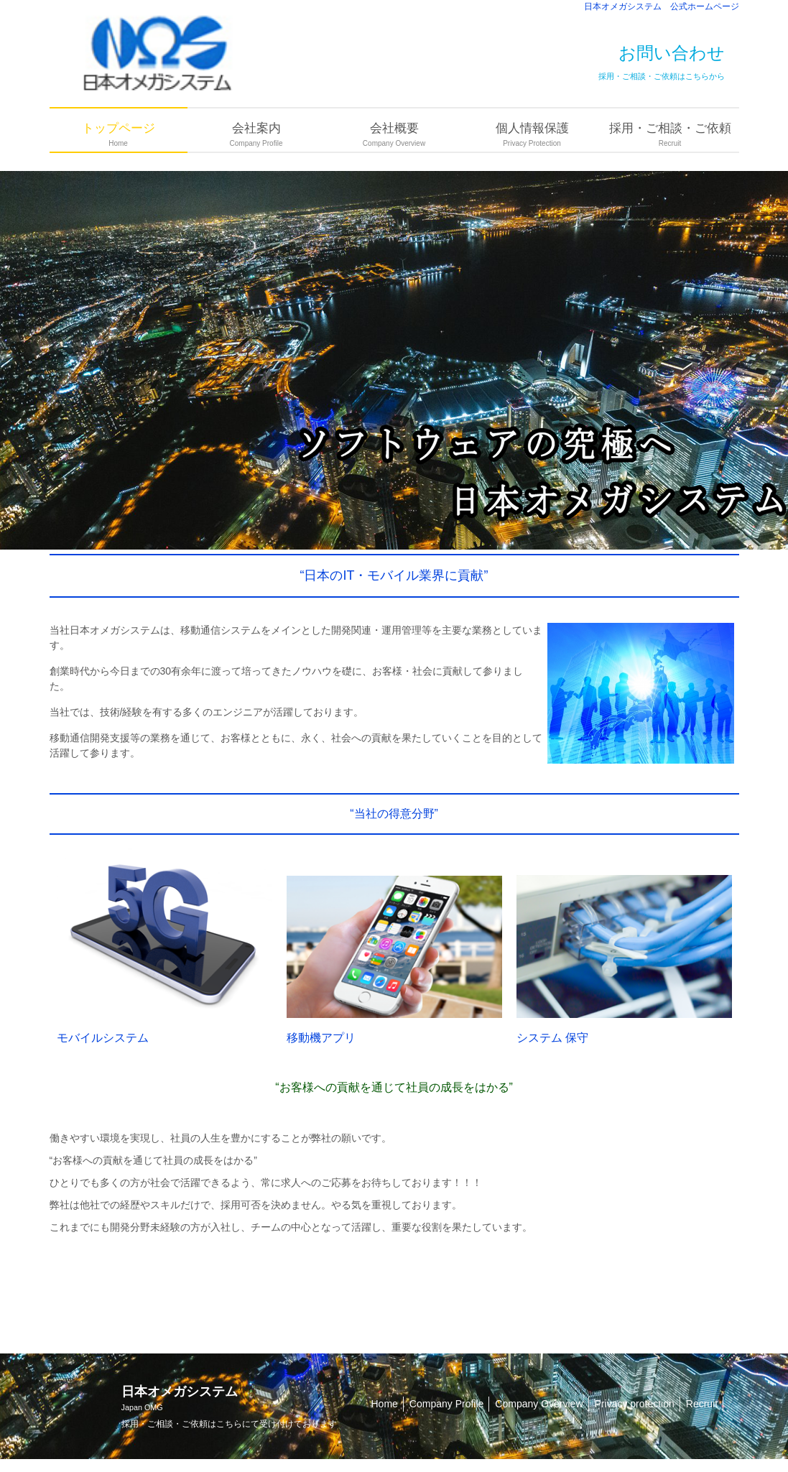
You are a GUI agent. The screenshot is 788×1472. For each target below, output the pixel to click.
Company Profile (446, 1403)
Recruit (702, 1403)
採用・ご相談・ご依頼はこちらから (661, 76)
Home (384, 1403)
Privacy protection (635, 1403)
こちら (229, 1424)
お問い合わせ (671, 53)
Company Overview (539, 1403)
